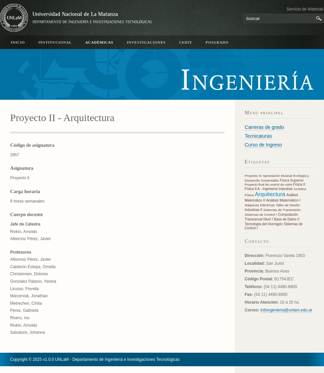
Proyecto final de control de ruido (269, 184)
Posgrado (217, 42)
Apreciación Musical (277, 176)
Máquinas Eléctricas (260, 205)
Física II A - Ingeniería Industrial (268, 189)
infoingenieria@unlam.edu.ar (287, 310)
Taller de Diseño (288, 205)
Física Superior (292, 180)
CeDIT (185, 42)
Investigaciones (146, 42)
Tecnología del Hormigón (264, 224)
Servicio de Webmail (305, 9)
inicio (18, 42)
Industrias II (253, 210)
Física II (299, 184)
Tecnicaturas (258, 136)
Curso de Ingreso (263, 144)
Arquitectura (270, 194)
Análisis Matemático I (283, 200)
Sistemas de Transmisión (282, 210)
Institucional (55, 42)
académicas (99, 42)
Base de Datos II (286, 219)
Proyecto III (253, 176)
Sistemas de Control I (261, 214)
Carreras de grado (264, 127)
